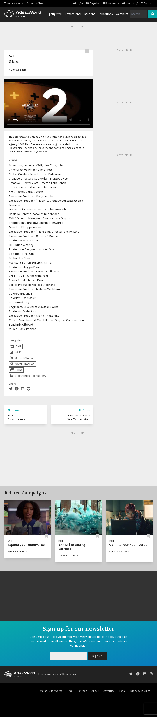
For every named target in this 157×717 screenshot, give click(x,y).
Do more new (16, 419)
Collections (105, 14)
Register (93, 3)
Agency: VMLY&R (17, 551)
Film (16, 370)
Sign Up (97, 656)
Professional (73, 14)
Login (78, 3)
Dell (11, 56)
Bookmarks (111, 3)
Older (84, 410)
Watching (130, 3)
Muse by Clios (35, 3)
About (95, 690)
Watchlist (122, 14)
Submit (147, 3)
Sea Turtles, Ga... (78, 419)
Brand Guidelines (140, 690)
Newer (13, 410)
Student (89, 14)
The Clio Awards (13, 3)
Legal (122, 690)
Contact (82, 690)
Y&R (23, 69)
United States (21, 358)
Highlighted (54, 14)
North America (22, 364)
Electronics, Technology (28, 375)
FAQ (69, 690)
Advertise (108, 690)
